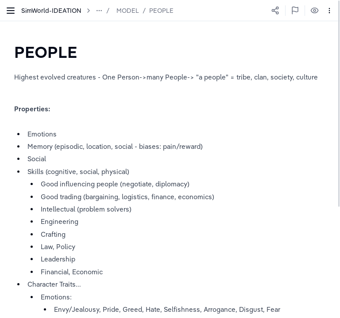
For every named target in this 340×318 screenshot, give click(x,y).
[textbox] (46, 52)
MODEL (127, 11)
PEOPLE (161, 11)
